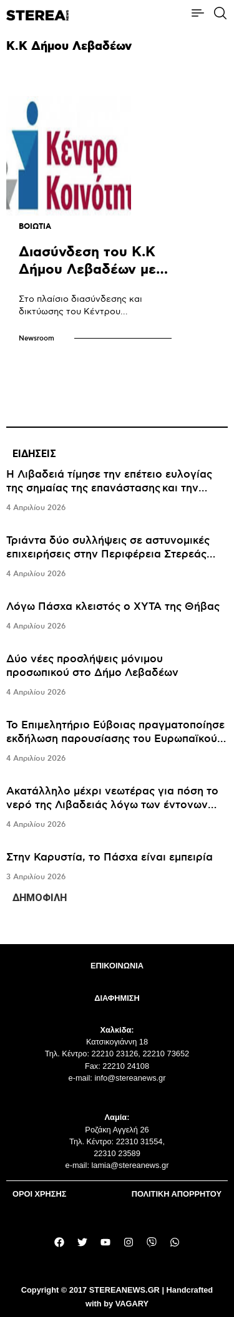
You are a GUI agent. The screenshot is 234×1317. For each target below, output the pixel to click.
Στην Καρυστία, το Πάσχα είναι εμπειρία (109, 857)
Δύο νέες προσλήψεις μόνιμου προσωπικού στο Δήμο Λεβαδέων (92, 666)
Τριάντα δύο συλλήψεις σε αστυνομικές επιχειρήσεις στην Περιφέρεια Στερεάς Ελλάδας (108, 554)
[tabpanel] (117, 676)
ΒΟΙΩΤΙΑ (35, 226)
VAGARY (132, 1303)
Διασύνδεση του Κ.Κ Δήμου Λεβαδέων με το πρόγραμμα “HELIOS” (87, 278)
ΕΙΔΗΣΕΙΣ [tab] (34, 454)
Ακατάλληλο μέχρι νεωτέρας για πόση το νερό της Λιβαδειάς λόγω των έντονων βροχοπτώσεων (112, 805)
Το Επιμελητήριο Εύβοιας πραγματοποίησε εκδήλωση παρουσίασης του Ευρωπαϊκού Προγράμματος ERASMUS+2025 (115, 739)
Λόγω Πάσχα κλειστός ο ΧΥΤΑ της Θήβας (113, 607)
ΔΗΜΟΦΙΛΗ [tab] (39, 898)
